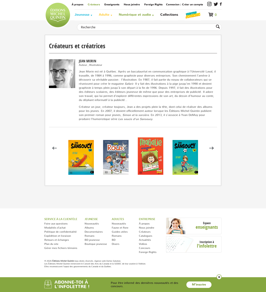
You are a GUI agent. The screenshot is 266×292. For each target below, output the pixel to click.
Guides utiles (120, 231)
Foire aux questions (56, 223)
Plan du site (51, 243)
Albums (89, 227)
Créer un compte (192, 4)
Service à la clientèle (60, 219)
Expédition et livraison (57, 235)
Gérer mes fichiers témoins (60, 247)
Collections (169, 14)
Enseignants (111, 4)
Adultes (118, 219)
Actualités (145, 239)
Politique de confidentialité (60, 231)
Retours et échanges (56, 239)
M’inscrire (199, 285)
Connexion (172, 4)
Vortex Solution (113, 261)
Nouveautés (92, 223)
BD (113, 239)
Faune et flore (120, 227)
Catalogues (145, 235)
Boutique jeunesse (96, 243)
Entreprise (147, 219)
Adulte (104, 14)
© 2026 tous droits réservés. (69, 261)
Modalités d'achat (55, 227)
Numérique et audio (135, 14)
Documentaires (94, 231)
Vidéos (143, 243)
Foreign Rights (153, 4)
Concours (144, 247)
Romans (89, 235)
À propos (77, 4)
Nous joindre (132, 4)
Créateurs (94, 4)
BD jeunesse (92, 239)
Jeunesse (81, 14)
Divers (115, 243)
